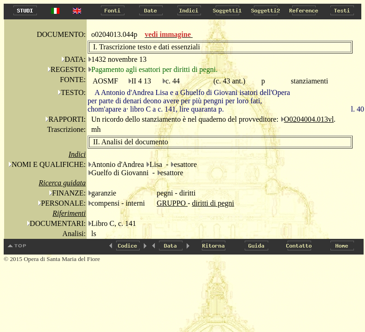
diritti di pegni (213, 203)
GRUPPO (172, 203)
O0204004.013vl (309, 119)
